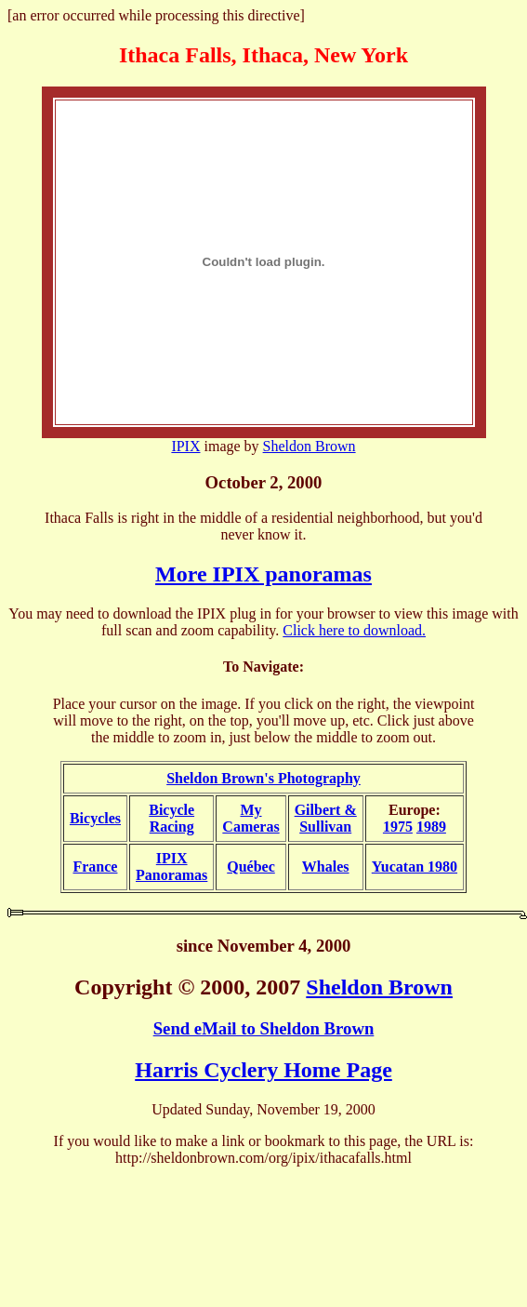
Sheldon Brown (309, 446)
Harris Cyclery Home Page (263, 1070)
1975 (398, 826)
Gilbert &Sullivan (326, 818)
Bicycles (95, 818)
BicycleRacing (171, 818)
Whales (325, 866)
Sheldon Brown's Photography (263, 778)
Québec (251, 866)
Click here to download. (354, 630)
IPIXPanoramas (171, 866)
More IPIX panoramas (263, 574)
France (94, 866)
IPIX (185, 446)
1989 (431, 826)
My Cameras (250, 818)
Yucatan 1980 (414, 866)
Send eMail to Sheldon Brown (264, 1028)
